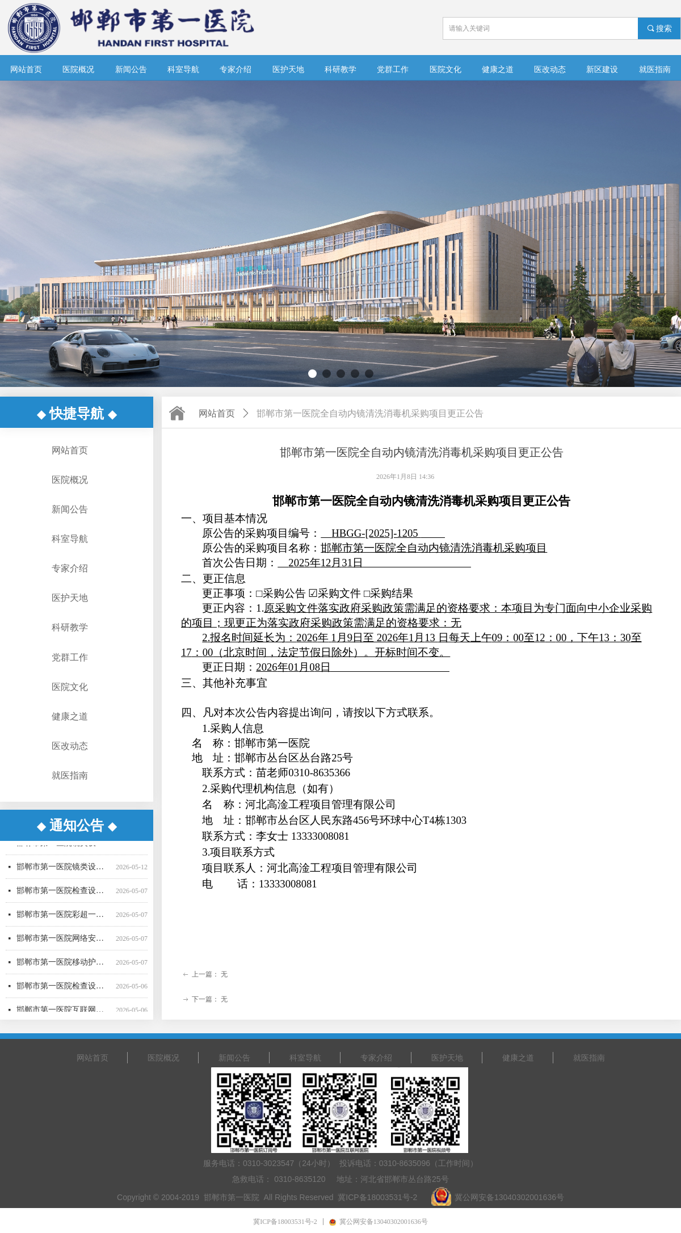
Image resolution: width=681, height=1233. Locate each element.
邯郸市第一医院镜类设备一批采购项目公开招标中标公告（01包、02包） (63, 846)
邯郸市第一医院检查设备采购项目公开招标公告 (63, 989)
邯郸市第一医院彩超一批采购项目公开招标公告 (63, 918)
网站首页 (217, 413)
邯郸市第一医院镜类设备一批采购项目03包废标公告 (63, 870)
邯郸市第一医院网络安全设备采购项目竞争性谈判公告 (63, 941)
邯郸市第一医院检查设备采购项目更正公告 (63, 894)
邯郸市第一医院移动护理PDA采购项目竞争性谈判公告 (63, 965)
